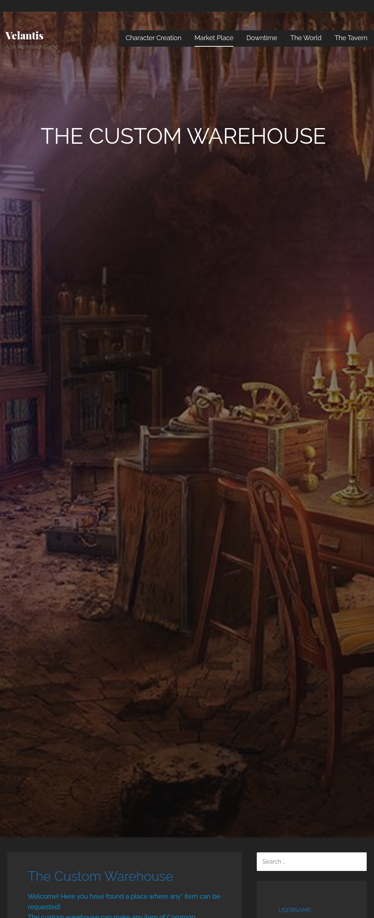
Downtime (262, 38)
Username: (295, 910)
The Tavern (351, 38)
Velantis (24, 35)
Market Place (214, 38)
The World (305, 38)
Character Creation (154, 38)
